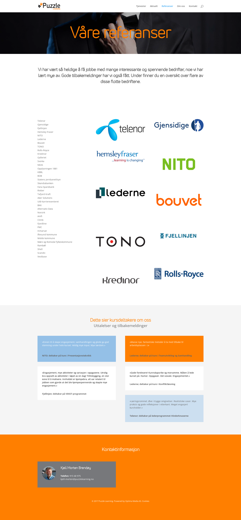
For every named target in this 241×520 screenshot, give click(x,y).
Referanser (167, 6)
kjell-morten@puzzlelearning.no (77, 479)
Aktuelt (154, 6)
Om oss (181, 6)
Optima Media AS (133, 501)
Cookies (145, 501)
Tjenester (141, 6)
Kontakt (193, 6)
